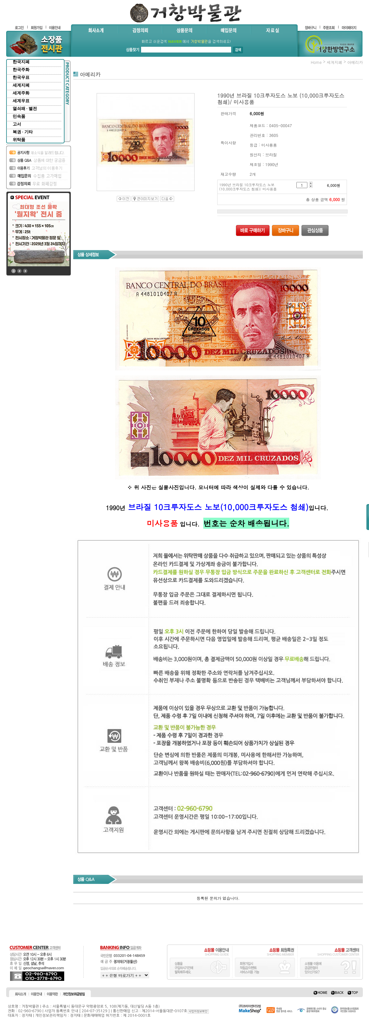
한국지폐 (21, 61)
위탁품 (19, 139)
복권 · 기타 (23, 131)
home (316, 62)
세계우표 (21, 100)
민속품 (19, 116)
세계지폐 (21, 85)
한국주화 (21, 69)
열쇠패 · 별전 (25, 108)
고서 (17, 124)
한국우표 (21, 77)
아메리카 (355, 62)
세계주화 (21, 92)
